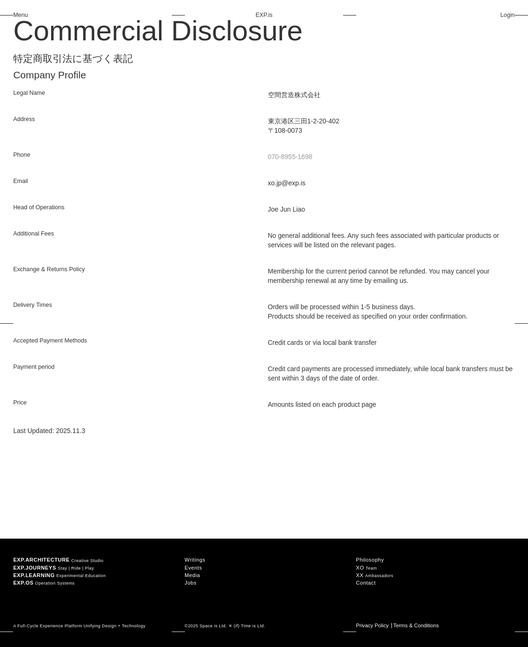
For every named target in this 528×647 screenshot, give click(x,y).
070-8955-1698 (290, 156)
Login (507, 15)
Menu (20, 15)
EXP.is (263, 15)
